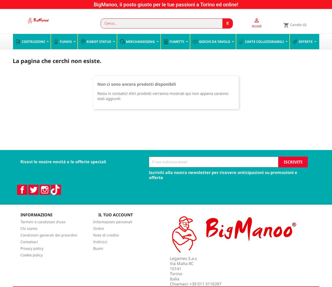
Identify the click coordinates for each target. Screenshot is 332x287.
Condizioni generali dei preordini (48, 246)
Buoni (98, 259)
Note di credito (106, 246)
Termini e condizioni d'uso (42, 232)
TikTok (56, 200)
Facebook (22, 200)
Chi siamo (28, 239)
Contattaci (29, 252)
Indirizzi (100, 252)
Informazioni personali (112, 232)
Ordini (98, 239)
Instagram (45, 200)
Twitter (33, 200)
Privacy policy (31, 259)
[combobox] (159, 23)
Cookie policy (31, 266)
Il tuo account (115, 225)
